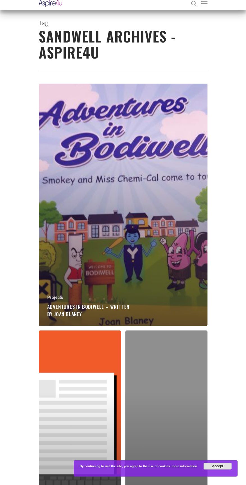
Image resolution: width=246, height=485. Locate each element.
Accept (217, 466)
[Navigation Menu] (204, 3)
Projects (55, 297)
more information (184, 466)
